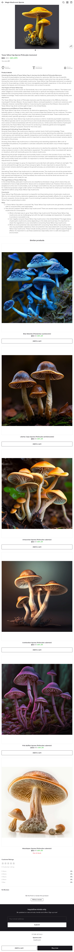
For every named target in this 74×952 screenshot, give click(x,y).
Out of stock (37, 853)
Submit (37, 925)
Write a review (37, 899)
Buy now (55, 948)
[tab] (35, 50)
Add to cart (19, 948)
